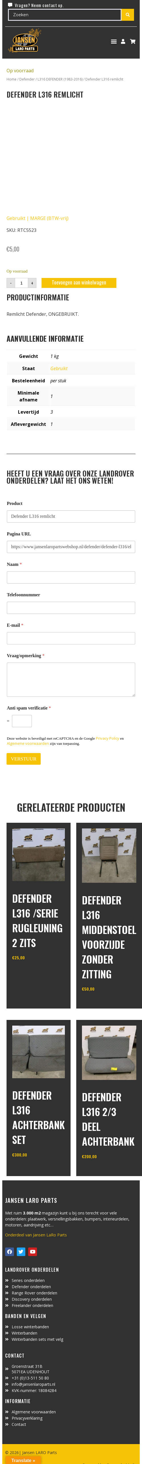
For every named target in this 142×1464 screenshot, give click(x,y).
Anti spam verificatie (29, 708)
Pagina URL (19, 533)
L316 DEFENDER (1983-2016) (60, 79)
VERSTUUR (23, 759)
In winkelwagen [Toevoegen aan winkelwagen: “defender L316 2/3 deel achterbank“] (103, 1171)
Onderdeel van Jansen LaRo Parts (36, 1235)
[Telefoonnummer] (71, 608)
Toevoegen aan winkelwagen (79, 282)
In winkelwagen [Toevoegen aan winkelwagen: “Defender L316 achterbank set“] (33, 1169)
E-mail (15, 625)
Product (14, 503)
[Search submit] (128, 15)
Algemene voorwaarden (28, 743)
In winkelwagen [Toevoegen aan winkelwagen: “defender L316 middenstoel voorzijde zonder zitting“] (103, 1003)
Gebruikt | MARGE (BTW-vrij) (38, 218)
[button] (114, 41)
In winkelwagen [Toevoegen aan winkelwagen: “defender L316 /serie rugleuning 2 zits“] (33, 972)
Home (12, 79)
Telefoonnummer (23, 594)
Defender (27, 79)
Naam (14, 564)
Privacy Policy (107, 738)
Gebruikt (58, 368)
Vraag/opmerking (26, 655)
